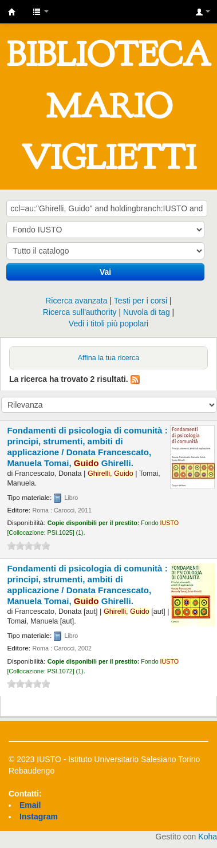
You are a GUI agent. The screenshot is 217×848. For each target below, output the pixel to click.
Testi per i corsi (140, 300)
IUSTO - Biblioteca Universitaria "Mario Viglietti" (12, 12)
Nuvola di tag (146, 312)
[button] (40, 11)
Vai (105, 272)
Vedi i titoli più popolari (108, 323)
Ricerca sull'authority (80, 312)
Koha (207, 836)
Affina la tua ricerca (109, 358)
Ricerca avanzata (76, 300)
